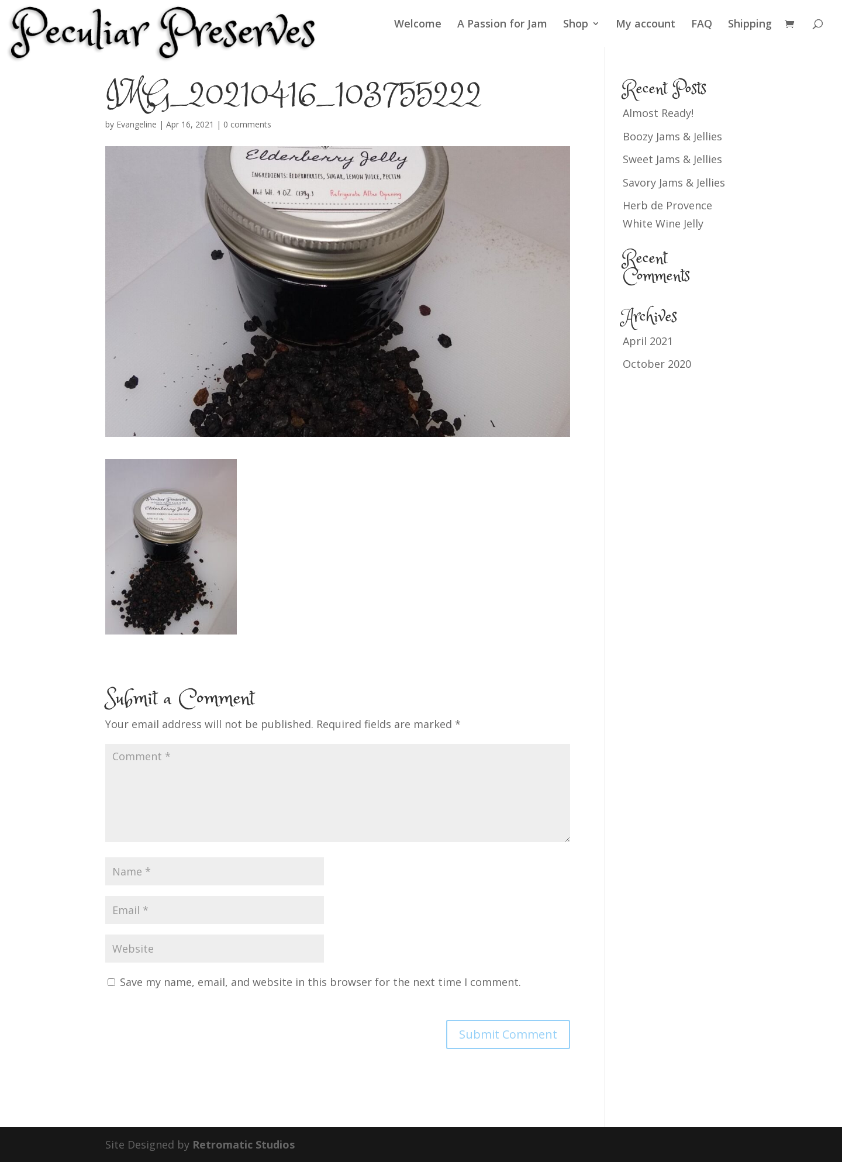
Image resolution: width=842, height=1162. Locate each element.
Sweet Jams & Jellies (672, 159)
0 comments (247, 124)
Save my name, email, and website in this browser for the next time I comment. (320, 982)
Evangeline (136, 124)
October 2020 (657, 364)
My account (645, 24)
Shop (575, 24)
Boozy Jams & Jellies (672, 136)
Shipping (750, 24)
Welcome (417, 24)
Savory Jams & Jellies (674, 182)
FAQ (701, 24)
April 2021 (648, 341)
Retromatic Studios (243, 1144)
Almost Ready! (658, 113)
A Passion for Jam (502, 24)
